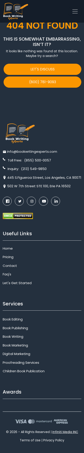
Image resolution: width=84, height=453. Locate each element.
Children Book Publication (24, 371)
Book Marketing (15, 345)
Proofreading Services (21, 362)
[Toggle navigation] (75, 11)
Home (8, 248)
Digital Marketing (16, 353)
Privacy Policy (53, 440)
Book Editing (13, 319)
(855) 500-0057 (37, 160)
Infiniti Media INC (65, 432)
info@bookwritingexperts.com (32, 151)
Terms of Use (30, 440)
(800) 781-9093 (42, 82)
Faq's (7, 274)
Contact (10, 265)
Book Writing (13, 336)
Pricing (8, 257)
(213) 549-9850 (34, 168)
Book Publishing (15, 328)
